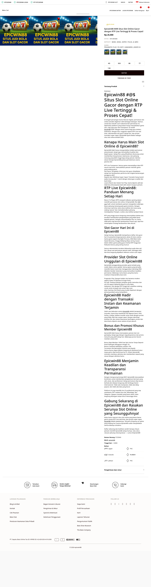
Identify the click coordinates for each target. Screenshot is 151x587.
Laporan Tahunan (83, 517)
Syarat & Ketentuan (50, 513)
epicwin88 (112, 440)
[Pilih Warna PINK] (125, 52)
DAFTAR (130, 2)
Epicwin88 (107, 129)
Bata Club (13, 517)
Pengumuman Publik (84, 521)
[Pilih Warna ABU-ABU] (118, 52)
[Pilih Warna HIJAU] (112, 52)
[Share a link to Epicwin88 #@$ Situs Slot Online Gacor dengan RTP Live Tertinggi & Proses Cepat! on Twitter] (143, 82)
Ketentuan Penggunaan (51, 517)
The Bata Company (84, 530)
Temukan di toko (124, 78)
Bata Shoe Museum (84, 526)
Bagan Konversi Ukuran (51, 504)
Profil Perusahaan (83, 508)
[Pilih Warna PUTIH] (106, 52)
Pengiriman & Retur (50, 508)
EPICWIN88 (114, 39)
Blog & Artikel (15, 504)
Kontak (12, 508)
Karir (79, 513)
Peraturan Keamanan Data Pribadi (22, 521)
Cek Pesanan (14, 513)
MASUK (123, 2)
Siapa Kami (81, 504)
